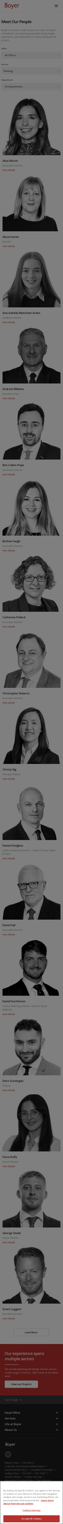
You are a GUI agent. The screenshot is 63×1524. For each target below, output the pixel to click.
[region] (31, 1502)
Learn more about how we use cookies (28, 1502)
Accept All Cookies (31, 1518)
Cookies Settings (31, 1510)
